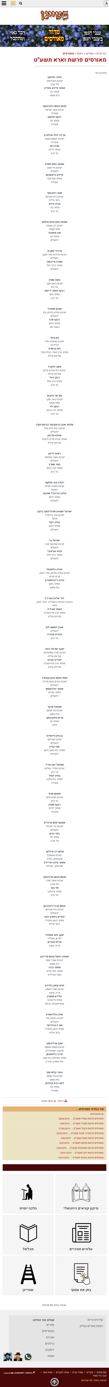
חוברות (50, 1337)
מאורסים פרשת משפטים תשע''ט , (79, 1148)
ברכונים (49, 1343)
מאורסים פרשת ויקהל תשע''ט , (80, 1128)
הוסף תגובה (47, 1101)
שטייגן (89, 53)
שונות (51, 1356)
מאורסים (68, 53)
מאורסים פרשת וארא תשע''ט (70, 60)
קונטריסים (48, 1331)
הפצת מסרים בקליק (91, 1326)
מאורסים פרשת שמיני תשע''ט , (80, 1118)
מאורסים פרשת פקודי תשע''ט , (80, 1123)
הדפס (61, 1101)
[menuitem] (81, 1193)
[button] (20, 3)
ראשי (80, 53)
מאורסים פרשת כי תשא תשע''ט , (79, 1133)
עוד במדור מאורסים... (90, 1109)
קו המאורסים (96, 1114)
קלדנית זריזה (95, 1320)
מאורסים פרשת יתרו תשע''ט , (81, 1153)
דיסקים (50, 1350)
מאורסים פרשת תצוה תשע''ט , (81, 1138)
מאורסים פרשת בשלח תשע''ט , (79, 1157)
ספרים (50, 1325)
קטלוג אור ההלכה (43, 1320)
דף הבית (101, 53)
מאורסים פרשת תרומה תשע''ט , (80, 1143)
